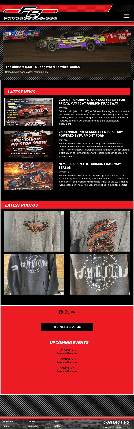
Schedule (8, 421)
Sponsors (33, 426)
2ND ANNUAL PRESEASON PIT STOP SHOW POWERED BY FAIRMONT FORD (91, 133)
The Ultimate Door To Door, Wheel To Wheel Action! (43, 67)
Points (6, 426)
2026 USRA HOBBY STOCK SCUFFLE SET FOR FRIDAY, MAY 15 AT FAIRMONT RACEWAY (92, 101)
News (56, 421)
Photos (57, 426)
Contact (32, 421)
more (68, 124)
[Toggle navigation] (126, 15)
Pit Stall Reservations (67, 327)
